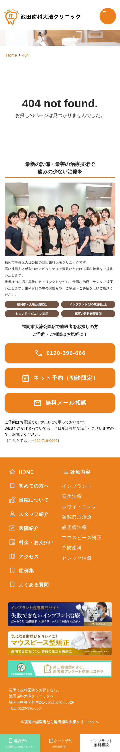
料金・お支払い (31, 542)
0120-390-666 (60, 353)
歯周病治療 (74, 527)
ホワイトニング (79, 506)
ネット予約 (60, 744)
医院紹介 (24, 528)
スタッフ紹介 (29, 514)
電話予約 (20, 744)
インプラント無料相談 (101, 743)
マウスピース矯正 (82, 537)
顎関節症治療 (77, 517)
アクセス (24, 556)
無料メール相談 (60, 403)
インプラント (77, 486)
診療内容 (80, 472)
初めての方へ (29, 486)
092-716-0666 (45, 441)
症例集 (21, 570)
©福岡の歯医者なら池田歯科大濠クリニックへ (60, 722)
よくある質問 (29, 584)
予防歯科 (72, 547)
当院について (29, 500)
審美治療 (72, 496)
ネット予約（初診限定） (60, 378)
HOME (21, 472)
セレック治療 (77, 558)
